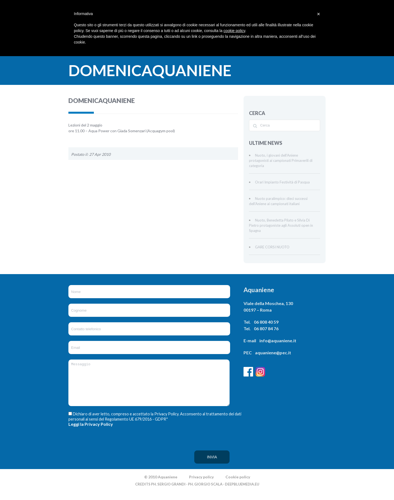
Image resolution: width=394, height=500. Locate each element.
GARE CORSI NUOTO (272, 247)
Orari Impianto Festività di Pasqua (282, 182)
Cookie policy (237, 485)
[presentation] (90, 456)
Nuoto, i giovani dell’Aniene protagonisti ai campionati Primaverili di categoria (280, 160)
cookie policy (234, 30)
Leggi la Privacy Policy (90, 432)
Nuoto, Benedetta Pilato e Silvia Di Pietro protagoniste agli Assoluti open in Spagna (281, 225)
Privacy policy (201, 485)
